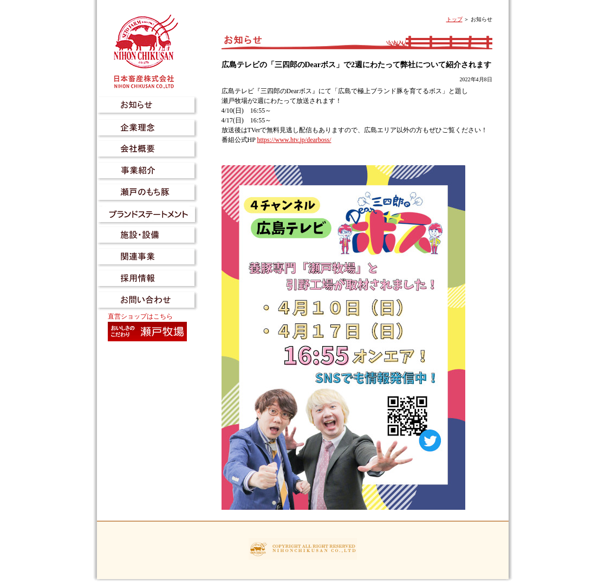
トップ (454, 19)
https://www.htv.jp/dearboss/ (294, 140)
